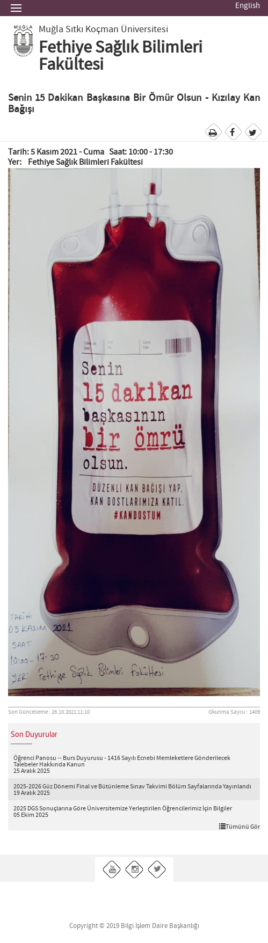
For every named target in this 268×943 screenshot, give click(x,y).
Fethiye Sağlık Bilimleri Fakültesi (120, 56)
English (247, 6)
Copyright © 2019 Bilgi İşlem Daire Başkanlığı (134, 926)
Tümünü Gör (239, 826)
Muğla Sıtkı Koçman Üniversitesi (103, 29)
